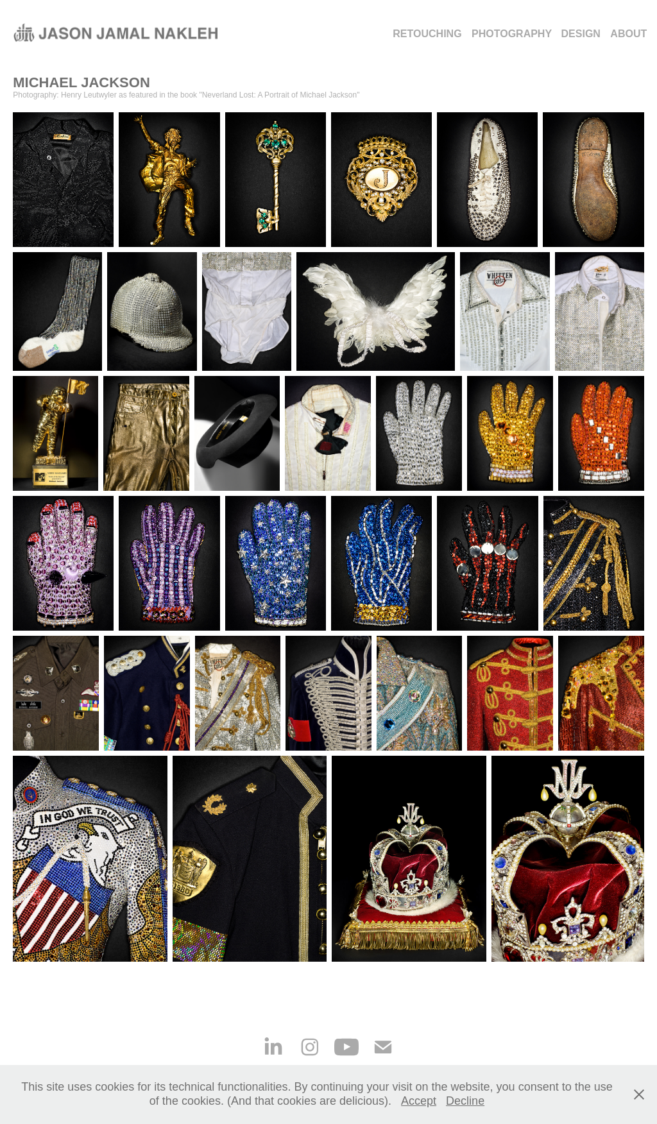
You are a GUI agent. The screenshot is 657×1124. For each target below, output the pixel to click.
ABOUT (628, 33)
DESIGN (581, 33)
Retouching (427, 33)
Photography (512, 33)
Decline (465, 1100)
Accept (418, 1100)
